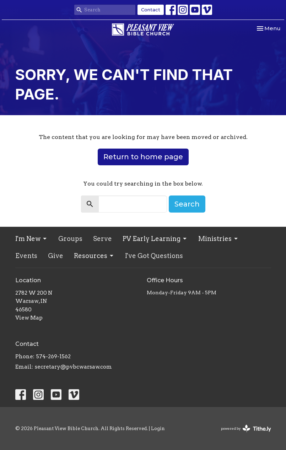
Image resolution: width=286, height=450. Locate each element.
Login (158, 428)
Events (26, 255)
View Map (29, 318)
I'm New (31, 238)
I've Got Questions (154, 255)
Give (55, 255)
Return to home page (143, 156)
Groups (70, 238)
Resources (94, 255)
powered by (246, 428)
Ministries (218, 238)
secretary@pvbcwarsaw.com (73, 367)
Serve (102, 238)
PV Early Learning (155, 238)
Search (187, 204)
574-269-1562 (53, 356)
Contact (150, 9)
